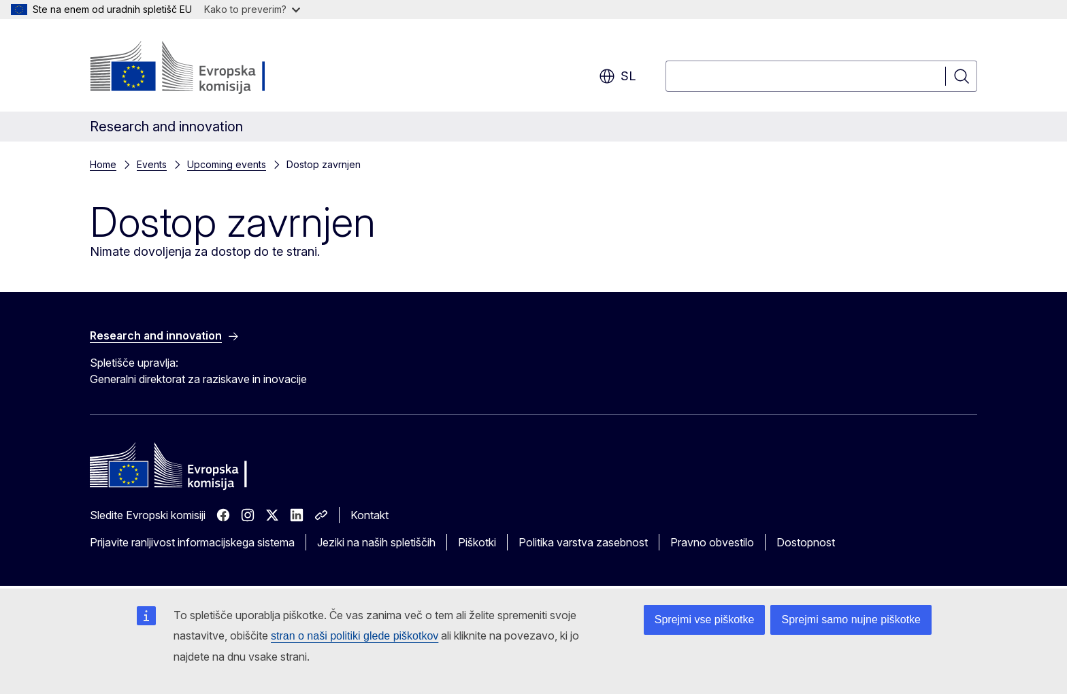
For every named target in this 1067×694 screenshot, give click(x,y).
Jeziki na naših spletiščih (376, 542)
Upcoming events (226, 164)
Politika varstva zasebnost (583, 542)
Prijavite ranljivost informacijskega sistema (192, 542)
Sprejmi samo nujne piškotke (851, 619)
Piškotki (477, 542)
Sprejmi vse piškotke (705, 619)
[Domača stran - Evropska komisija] (200, 68)
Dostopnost (805, 542)
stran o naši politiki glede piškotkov (354, 636)
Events (152, 164)
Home (103, 164)
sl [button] (617, 76)
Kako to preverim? (252, 9)
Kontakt (369, 515)
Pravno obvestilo (712, 542)
